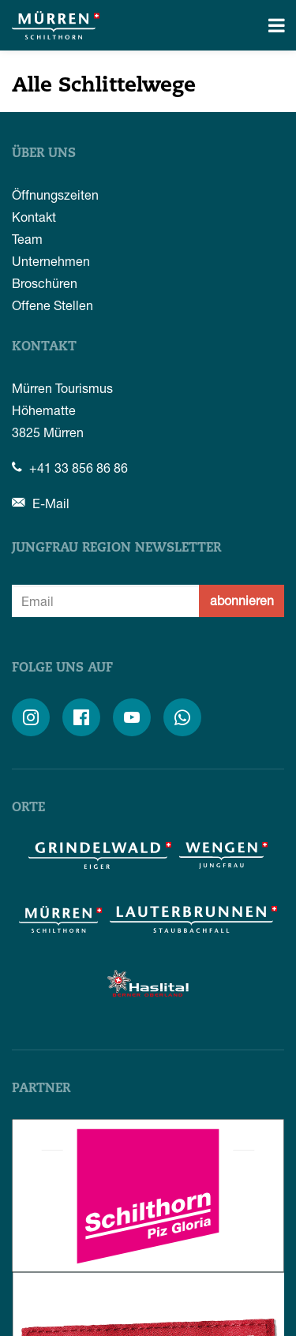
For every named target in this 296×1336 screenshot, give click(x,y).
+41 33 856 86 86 (70, 467)
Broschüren (44, 282)
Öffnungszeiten (55, 194)
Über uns (44, 154)
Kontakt (34, 216)
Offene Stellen (52, 305)
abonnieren (242, 600)
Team (27, 238)
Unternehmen (51, 260)
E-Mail (40, 503)
